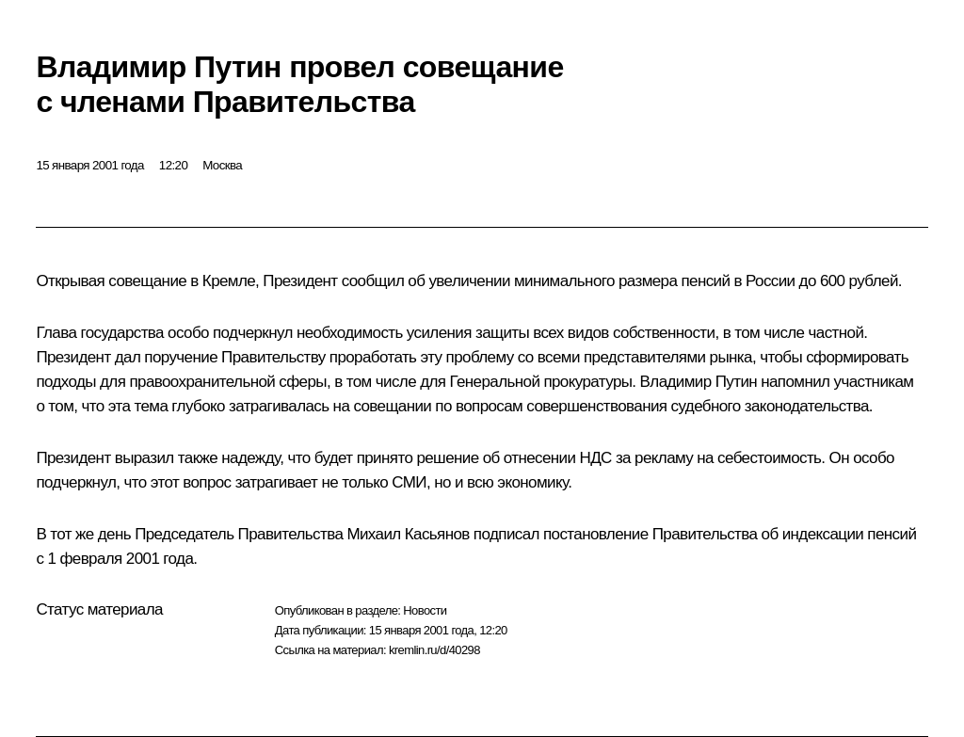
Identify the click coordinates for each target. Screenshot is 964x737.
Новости (424, 610)
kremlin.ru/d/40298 (434, 650)
